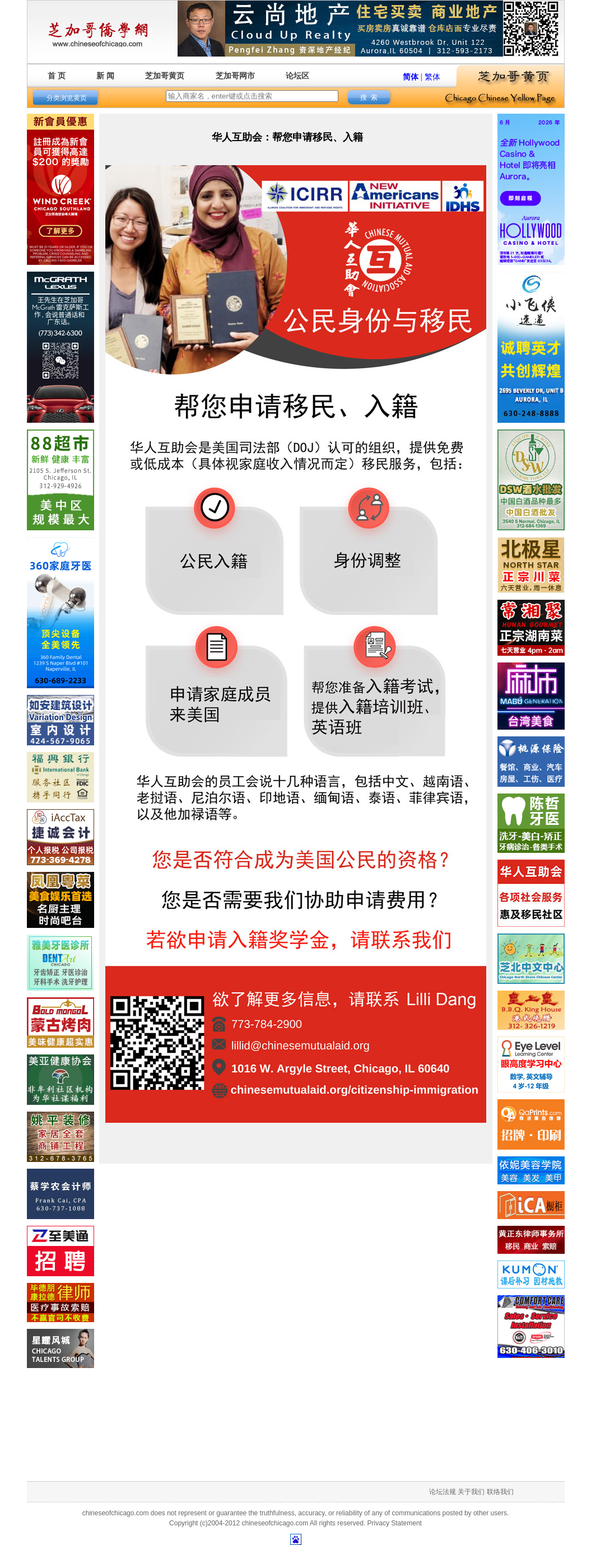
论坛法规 (442, 1492)
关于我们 (471, 1492)
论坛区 (297, 75)
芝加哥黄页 (164, 75)
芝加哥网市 (235, 75)
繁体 (432, 76)
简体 (410, 76)
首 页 (57, 75)
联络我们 (500, 1492)
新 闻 (105, 75)
